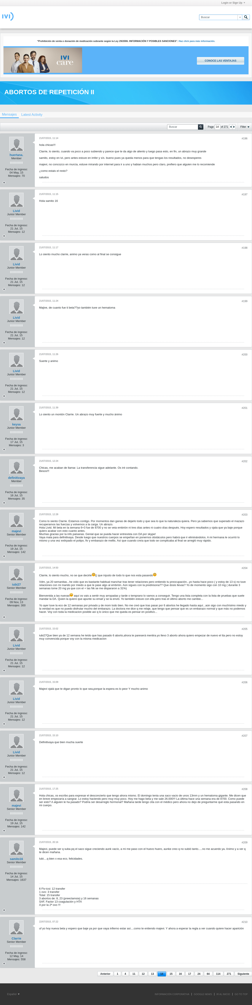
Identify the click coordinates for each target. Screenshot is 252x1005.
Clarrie (16, 938)
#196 (244, 138)
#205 (244, 629)
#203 (244, 514)
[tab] (32, 115)
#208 (244, 789)
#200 (244, 354)
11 (133, 973)
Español (13, 994)
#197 (244, 194)
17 (189, 973)
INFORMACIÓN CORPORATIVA (172, 994)
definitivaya (16, 477)
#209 (244, 842)
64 (208, 973)
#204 (244, 568)
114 (218, 973)
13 (152, 973)
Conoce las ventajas (220, 60)
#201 (244, 407)
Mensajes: (14, 175)
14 (161, 973)
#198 (244, 247)
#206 (244, 682)
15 (171, 973)
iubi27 (16, 584)
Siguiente (243, 973)
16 (180, 973)
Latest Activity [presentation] (31, 114)
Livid (16, 211)
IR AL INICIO (223, 994)
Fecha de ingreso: (16, 169)
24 (199, 973)
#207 (244, 735)
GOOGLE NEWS (203, 994)
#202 (244, 461)
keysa (16, 424)
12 (143, 973)
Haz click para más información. (197, 41)
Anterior (105, 973)
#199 (244, 301)
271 (229, 973)
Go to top (241, 994)
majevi (16, 531)
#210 (244, 922)
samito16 (16, 859)
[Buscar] (220, 17)
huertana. (16, 155)
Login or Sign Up (233, 2)
